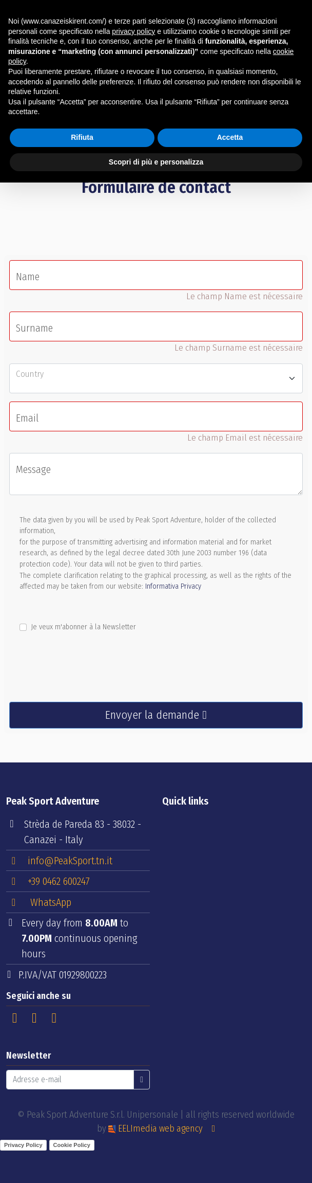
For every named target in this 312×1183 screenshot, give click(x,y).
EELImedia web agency (156, 1128)
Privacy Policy (23, 1145)
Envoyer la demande (155, 715)
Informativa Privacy (173, 586)
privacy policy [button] (133, 31)
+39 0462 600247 (48, 880)
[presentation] (87, 673)
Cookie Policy (71, 1145)
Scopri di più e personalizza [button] (156, 162)
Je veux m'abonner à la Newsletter (83, 627)
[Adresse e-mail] (70, 1079)
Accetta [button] (230, 137)
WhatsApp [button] (39, 902)
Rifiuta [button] (82, 137)
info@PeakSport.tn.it (59, 860)
